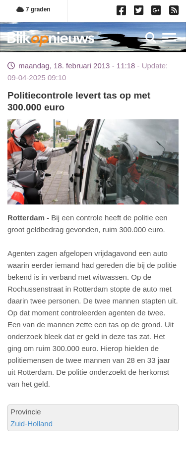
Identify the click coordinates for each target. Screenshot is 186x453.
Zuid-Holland (31, 423)
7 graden (33, 9)
